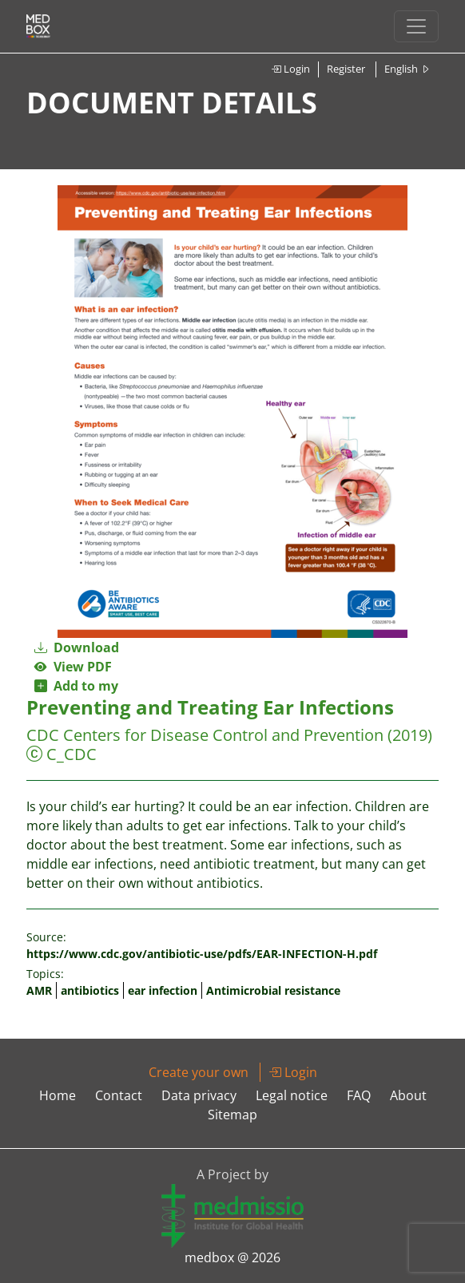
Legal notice (292, 1095)
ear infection (162, 990)
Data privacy (198, 1095)
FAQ (359, 1095)
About (408, 1095)
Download (76, 647)
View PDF (73, 666)
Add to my (76, 686)
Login (290, 68)
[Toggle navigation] (416, 26)
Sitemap (232, 1114)
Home (57, 1095)
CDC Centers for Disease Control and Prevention (205, 735)
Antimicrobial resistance (273, 990)
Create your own (198, 1072)
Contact (118, 1095)
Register (346, 68)
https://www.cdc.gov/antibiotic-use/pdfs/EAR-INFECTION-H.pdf (201, 953)
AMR (39, 990)
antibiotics (90, 990)
